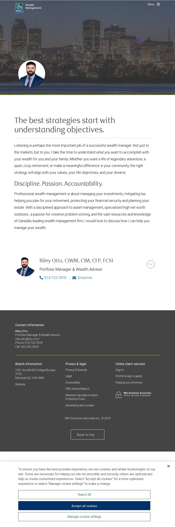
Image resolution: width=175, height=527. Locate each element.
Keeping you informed (129, 458)
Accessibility (72, 458)
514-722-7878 (53, 353)
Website (20, 460)
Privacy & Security (76, 445)
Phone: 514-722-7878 (28, 418)
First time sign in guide (129, 452)
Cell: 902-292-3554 (27, 422)
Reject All (84, 495)
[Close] (168, 466)
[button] (151, 340)
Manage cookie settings (84, 517)
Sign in (120, 445)
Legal (68, 452)
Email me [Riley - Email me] (82, 353)
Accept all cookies (84, 507)
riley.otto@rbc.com (27, 414)
